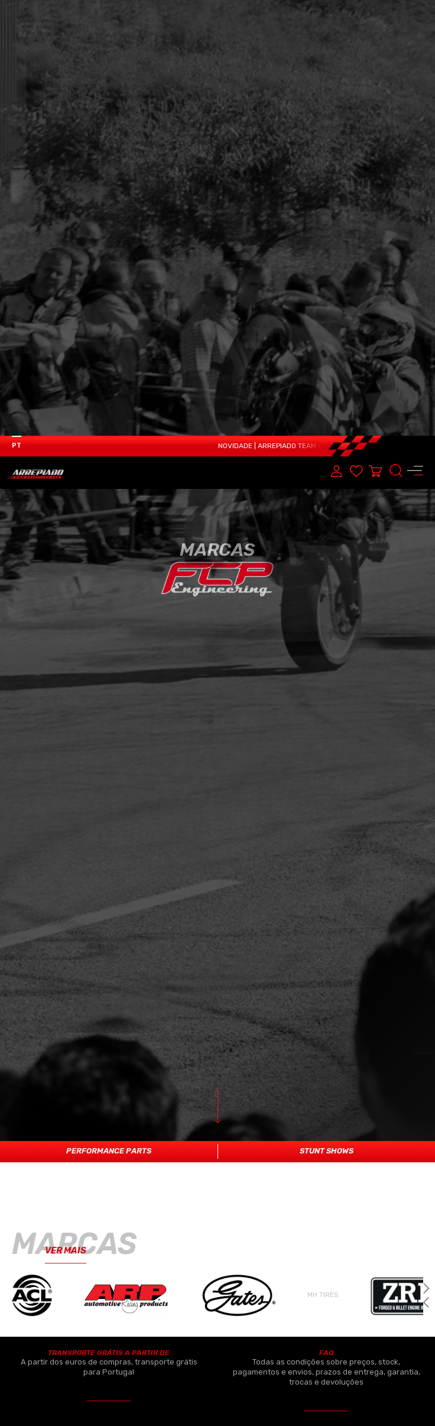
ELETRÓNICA (49, 1200)
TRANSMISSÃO (51, 1255)
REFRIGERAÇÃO (51, 1228)
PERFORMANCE (234, 1172)
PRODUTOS (386, 1207)
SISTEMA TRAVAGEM (53, 1282)
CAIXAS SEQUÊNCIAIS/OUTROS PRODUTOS (274, 1310)
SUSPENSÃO (227, 1255)
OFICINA (380, 1278)
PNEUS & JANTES (237, 1283)
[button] (426, 867)
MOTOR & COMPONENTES (71, 1172)
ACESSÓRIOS (50, 1311)
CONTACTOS (387, 1297)
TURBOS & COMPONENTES (255, 1228)
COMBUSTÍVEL (231, 1200)
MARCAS (381, 1227)
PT (16, 10)
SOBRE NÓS (386, 1187)
